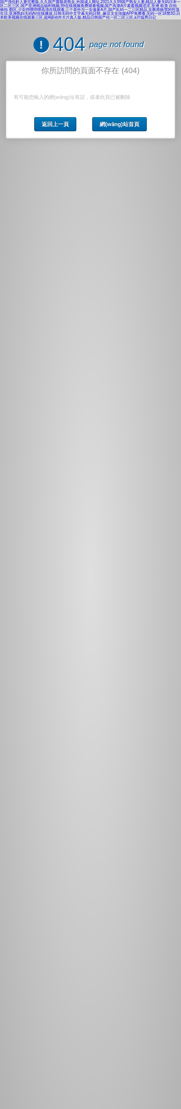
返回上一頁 (55, 124)
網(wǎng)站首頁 (119, 124)
